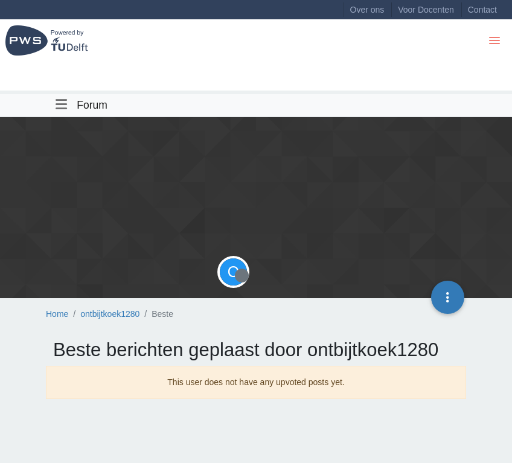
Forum (92, 105)
